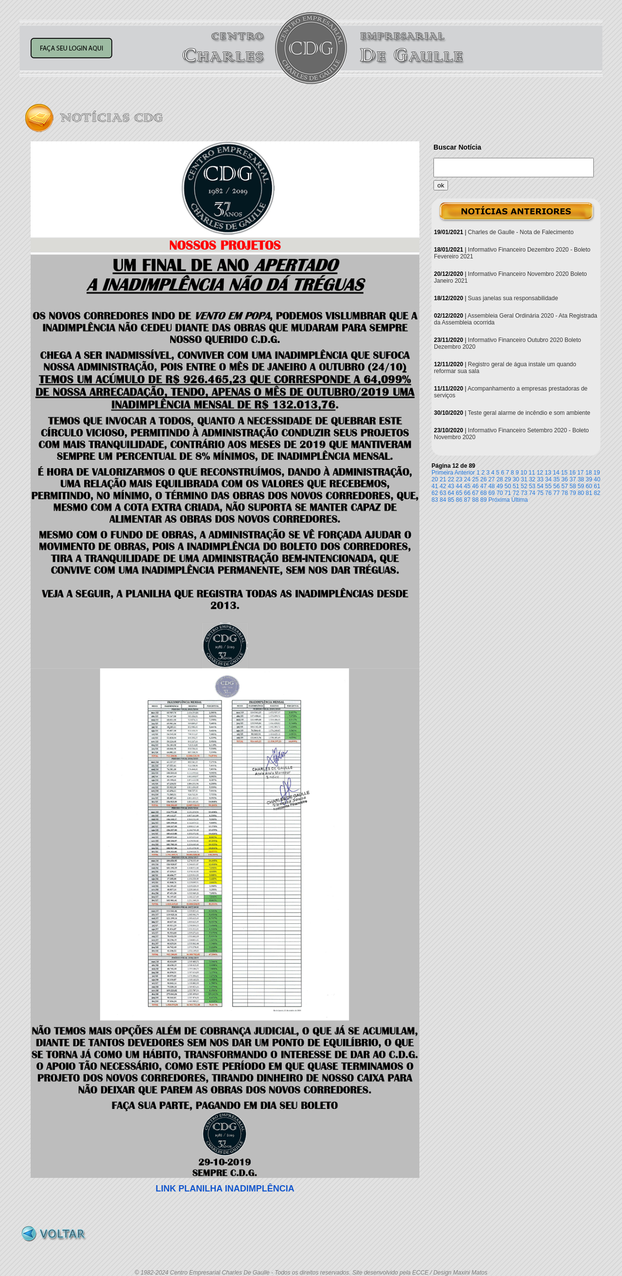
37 (573, 479)
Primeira (442, 472)
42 (443, 486)
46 (475, 486)
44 (459, 486)
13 (548, 472)
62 (435, 493)
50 (507, 486)
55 (548, 486)
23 (459, 479)
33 (540, 479)
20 (435, 479)
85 (451, 499)
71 (507, 493)
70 (500, 493)
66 (467, 493)
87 (467, 499)
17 (580, 472)
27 (491, 479)
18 (589, 472)
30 (516, 479)
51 (516, 486)
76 (548, 493)
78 (564, 493)
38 (581, 479)
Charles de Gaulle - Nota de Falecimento (520, 232)
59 (581, 486)
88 (475, 499)
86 (459, 499)
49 (500, 486)
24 (467, 479)
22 (451, 479)
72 (516, 493)
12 (539, 472)
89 (483, 499)
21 (443, 479)
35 (556, 479)
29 (507, 479)
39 (589, 479)
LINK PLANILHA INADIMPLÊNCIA (225, 1188)
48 (491, 486)
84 (443, 499)
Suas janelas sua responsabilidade (513, 298)
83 (435, 499)
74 (532, 493)
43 (451, 486)
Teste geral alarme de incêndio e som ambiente (529, 412)
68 (483, 493)
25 (475, 479)
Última (519, 499)
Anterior (464, 472)
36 (564, 479)
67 (475, 493)
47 (483, 486)
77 (556, 493)
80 (581, 493)
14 (556, 472)
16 (572, 472)
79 (573, 493)
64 (451, 493)
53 (532, 486)
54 (540, 486)
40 (597, 479)
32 (532, 479)
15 (564, 472)
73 (524, 493)
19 (596, 472)
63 (443, 493)
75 (540, 493)
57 (564, 486)
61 (597, 486)
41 (435, 486)
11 (532, 472)
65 (459, 493)
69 (491, 493)
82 (597, 493)
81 (589, 493)
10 (523, 472)
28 (500, 479)
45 (467, 486)
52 (524, 486)
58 (573, 486)
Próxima (499, 499)
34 (548, 479)
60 (589, 486)
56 (556, 486)
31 (524, 479)
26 (483, 479)
